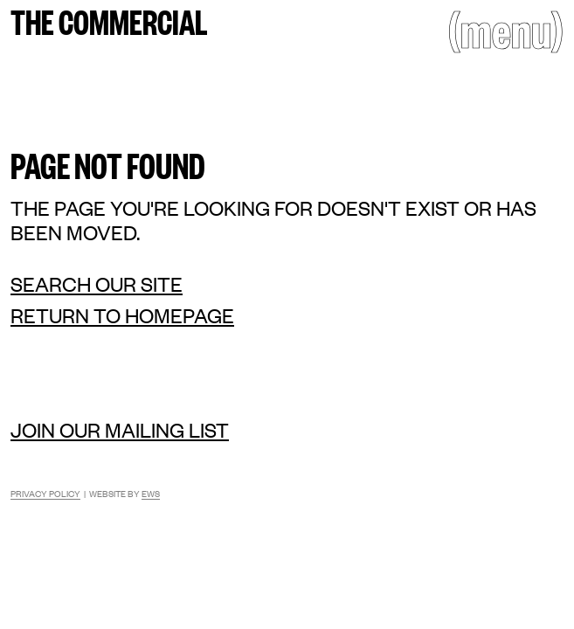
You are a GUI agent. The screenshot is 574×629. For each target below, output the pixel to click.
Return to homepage (122, 315)
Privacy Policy (45, 493)
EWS (151, 493)
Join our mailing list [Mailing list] (119, 429)
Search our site (96, 284)
